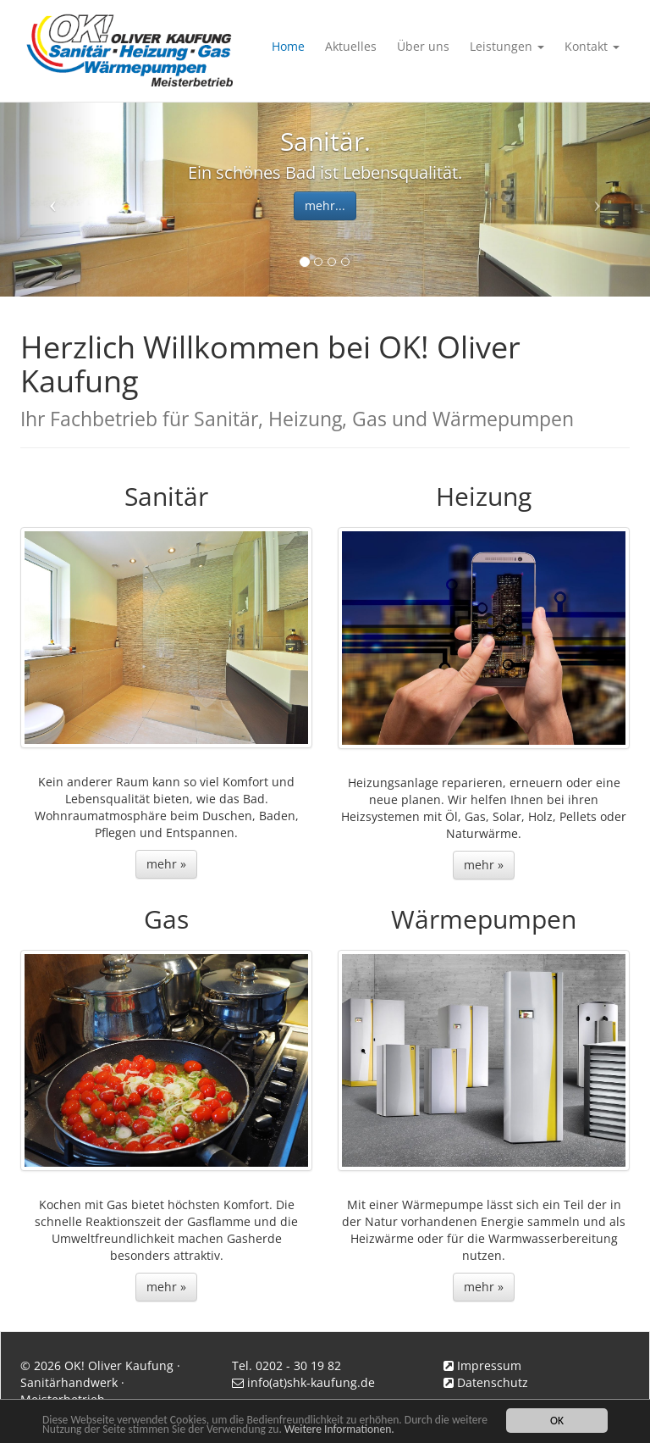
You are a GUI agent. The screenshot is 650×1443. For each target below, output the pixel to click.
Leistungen (507, 46)
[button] (48, 199)
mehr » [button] (166, 864)
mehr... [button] (325, 205)
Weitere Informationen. (339, 1429)
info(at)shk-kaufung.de (311, 1382)
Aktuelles (351, 46)
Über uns (423, 46)
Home (288, 46)
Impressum (489, 1365)
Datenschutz (492, 1382)
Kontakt (592, 46)
